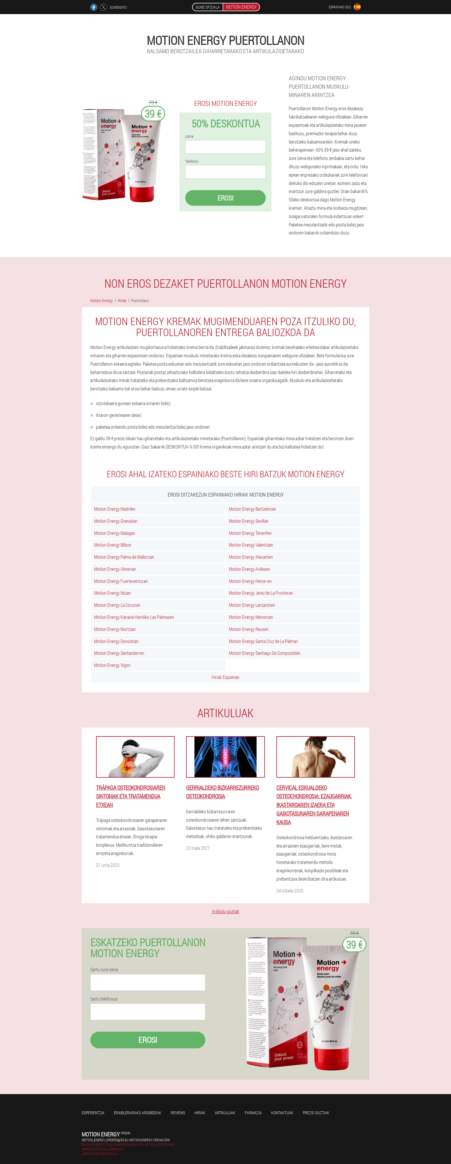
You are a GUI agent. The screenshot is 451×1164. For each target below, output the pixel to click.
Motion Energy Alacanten (251, 557)
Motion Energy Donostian (116, 641)
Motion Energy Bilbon (112, 545)
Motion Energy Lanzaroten (252, 605)
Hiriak (199, 1112)
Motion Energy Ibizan (112, 593)
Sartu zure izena (104, 969)
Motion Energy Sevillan (249, 521)
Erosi (225, 198)
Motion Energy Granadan (115, 521)
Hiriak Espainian (226, 677)
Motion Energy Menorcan (251, 617)
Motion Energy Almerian (115, 569)
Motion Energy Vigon (112, 665)
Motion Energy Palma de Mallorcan (124, 557)
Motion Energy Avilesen (249, 569)
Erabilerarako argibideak (137, 1112)
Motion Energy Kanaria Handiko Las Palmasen (134, 617)
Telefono (191, 161)
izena (189, 136)
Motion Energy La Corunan (117, 605)
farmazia (253, 1112)
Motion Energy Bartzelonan (252, 509)
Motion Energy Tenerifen (250, 533)
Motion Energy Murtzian (115, 629)
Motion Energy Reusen (249, 629)
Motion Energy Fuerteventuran (121, 581)
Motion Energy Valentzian (251, 545)
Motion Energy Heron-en (250, 581)
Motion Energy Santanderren (119, 653)
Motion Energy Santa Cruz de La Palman (263, 641)
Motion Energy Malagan (114, 533)
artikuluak (225, 1112)
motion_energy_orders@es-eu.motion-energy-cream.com (126, 1140)
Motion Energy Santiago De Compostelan (265, 653)
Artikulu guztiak (225, 911)
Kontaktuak (282, 1112)
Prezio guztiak (316, 1112)
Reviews (178, 1112)
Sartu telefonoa (103, 999)
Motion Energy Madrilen (114, 509)
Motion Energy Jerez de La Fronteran (261, 593)
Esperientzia (93, 1112)
